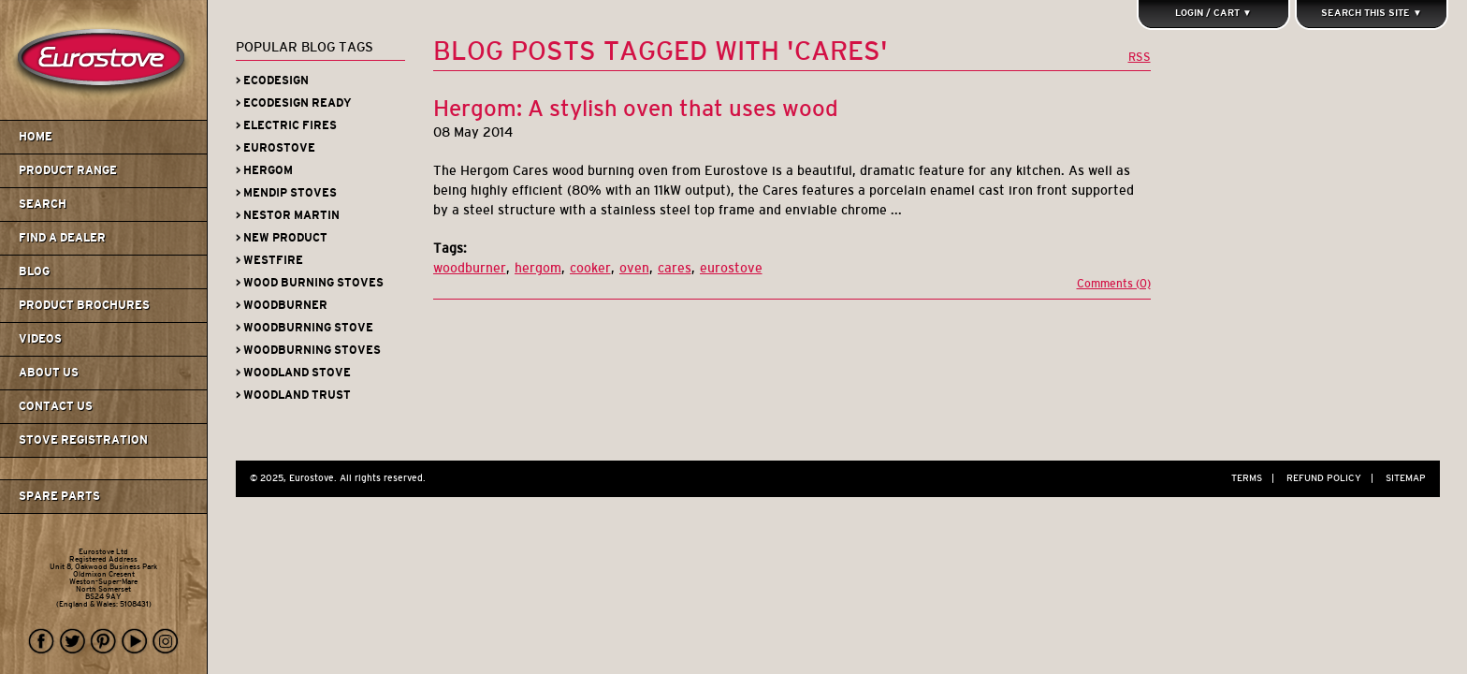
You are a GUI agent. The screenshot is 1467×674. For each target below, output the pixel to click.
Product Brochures (84, 305)
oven (634, 267)
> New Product (281, 237)
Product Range (68, 170)
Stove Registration (83, 440)
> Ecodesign (272, 80)
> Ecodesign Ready (294, 103)
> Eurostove (275, 147)
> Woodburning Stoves (308, 350)
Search (42, 204)
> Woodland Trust (293, 395)
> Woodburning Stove (304, 327)
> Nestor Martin (288, 215)
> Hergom (264, 170)
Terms (1257, 478)
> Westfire (269, 260)
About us (49, 372)
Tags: (450, 248)
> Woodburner (281, 305)
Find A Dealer (62, 237)
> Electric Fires (286, 125)
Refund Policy (1334, 478)
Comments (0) (1114, 283)
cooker (590, 267)
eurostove (731, 267)
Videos (40, 338)
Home (35, 136)
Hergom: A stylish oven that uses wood (635, 108)
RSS (1139, 57)
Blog (34, 271)
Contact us (56, 406)
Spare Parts (59, 496)
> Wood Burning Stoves (310, 282)
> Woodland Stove (293, 372)
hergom (538, 267)
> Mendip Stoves (286, 192)
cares (674, 267)
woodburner (469, 267)
